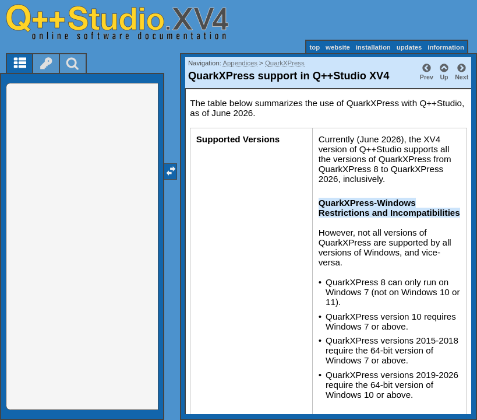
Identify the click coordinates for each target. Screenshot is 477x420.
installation (373, 47)
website (338, 47)
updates (409, 47)
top (314, 47)
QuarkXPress (285, 63)
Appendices (239, 63)
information (445, 47)
